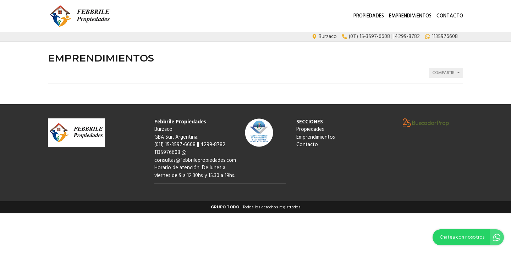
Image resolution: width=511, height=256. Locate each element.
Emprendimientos (410, 16)
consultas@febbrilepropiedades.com (195, 160)
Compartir (443, 72)
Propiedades (368, 16)
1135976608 (170, 153)
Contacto (449, 16)
